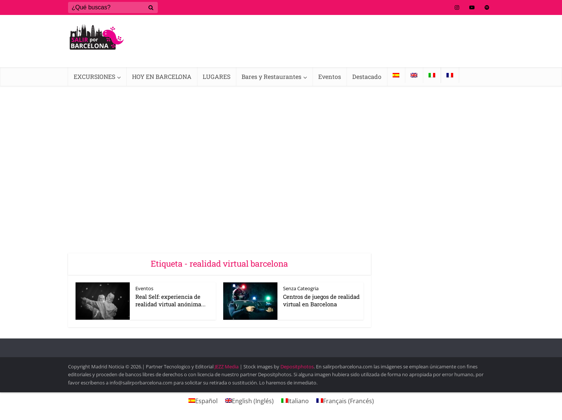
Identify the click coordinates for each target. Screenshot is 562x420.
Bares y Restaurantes (271, 76)
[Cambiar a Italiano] (432, 75)
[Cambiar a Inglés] (414, 75)
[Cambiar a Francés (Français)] (345, 400)
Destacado (366, 76)
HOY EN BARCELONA (161, 76)
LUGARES (216, 76)
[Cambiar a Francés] (450, 75)
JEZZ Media (227, 366)
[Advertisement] (281, 142)
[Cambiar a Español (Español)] (203, 400)
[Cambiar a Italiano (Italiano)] (295, 400)
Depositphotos (297, 366)
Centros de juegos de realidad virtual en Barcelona (321, 300)
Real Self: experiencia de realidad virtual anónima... (170, 300)
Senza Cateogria (301, 288)
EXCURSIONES (94, 76)
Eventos (329, 76)
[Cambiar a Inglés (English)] (249, 400)
